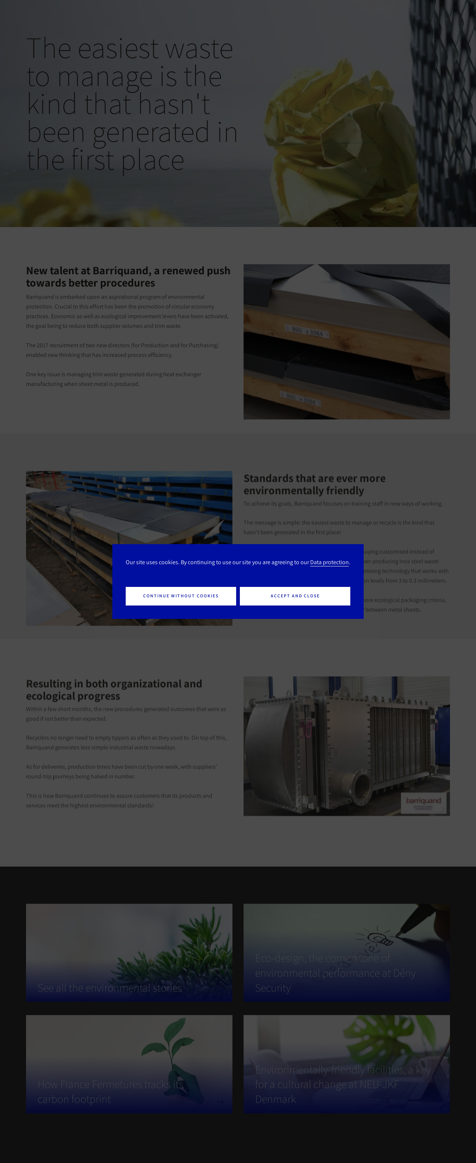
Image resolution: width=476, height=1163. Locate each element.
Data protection (329, 562)
